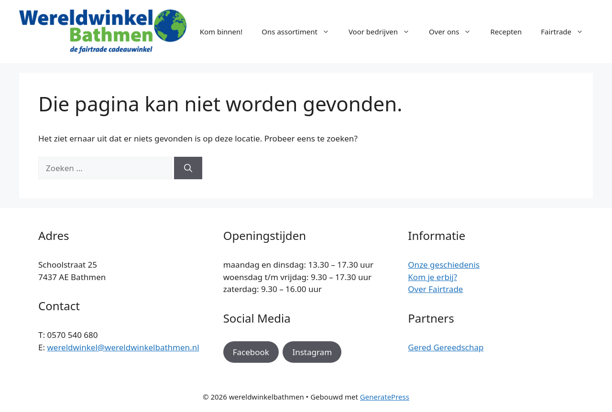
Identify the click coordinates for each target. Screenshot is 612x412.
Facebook (251, 352)
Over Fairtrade (435, 288)
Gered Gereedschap (445, 347)
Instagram (312, 352)
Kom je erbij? (432, 276)
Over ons (455, 31)
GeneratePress (384, 396)
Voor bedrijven (384, 31)
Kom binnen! (221, 31)
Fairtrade (567, 31)
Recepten (506, 31)
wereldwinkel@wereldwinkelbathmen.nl (123, 347)
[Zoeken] (188, 168)
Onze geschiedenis (444, 264)
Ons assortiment (300, 31)
